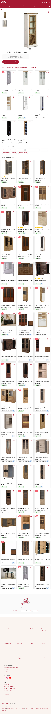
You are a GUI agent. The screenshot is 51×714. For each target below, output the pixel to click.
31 (48, 440)
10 (14, 237)
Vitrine (12, 9)
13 (14, 186)
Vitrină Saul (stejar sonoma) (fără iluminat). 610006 (14, 584)
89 (48, 72)
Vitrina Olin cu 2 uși (40, 178)
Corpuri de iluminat (22, 6)
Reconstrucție (32, 6)
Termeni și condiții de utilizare (11, 697)
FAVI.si (4, 710)
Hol (31, 657)
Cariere (5, 671)
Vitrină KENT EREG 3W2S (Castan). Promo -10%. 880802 (32, 330)
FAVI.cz (4, 708)
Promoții (44, 657)
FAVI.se (31, 708)
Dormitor (7, 657)
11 (48, 97)
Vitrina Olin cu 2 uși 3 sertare (26, 178)
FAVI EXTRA (6, 694)
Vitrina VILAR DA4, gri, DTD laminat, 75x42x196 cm (15, 89)
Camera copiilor (19, 657)
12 (14, 364)
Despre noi (6, 684)
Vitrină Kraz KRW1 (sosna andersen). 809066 (29, 114)
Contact (6, 669)
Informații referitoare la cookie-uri (12, 699)
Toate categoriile (43, 6)
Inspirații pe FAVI (8, 690)
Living (43, 643)
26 (14, 262)
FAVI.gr (46, 708)
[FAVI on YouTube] (10, 678)
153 (48, 212)
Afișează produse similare (11, 62)
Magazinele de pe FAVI (9, 686)
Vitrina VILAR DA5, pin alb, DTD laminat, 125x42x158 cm (15, 280)
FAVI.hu (18, 708)
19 (31, 338)
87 (48, 313)
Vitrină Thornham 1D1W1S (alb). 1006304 (12, 114)
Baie (31, 643)
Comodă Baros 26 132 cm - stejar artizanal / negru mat (15, 330)
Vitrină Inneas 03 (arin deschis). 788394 (28, 432)
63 (48, 262)
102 (31, 212)
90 (31, 364)
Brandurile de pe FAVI (9, 688)
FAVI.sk (9, 708)
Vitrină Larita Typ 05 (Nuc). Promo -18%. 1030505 (13, 457)
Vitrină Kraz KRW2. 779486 (25, 229)
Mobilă (3, 6)
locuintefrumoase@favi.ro (11, 667)
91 (14, 338)
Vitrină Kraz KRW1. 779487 (25, 381)
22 (14, 212)
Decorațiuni (9, 6)
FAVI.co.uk (36, 708)
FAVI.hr (22, 708)
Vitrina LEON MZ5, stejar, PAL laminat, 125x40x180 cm (15, 254)
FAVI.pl (13, 708)
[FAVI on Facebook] (4, 678)
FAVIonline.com (6, 703)
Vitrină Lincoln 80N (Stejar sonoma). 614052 (12, 432)
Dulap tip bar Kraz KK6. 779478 (9, 356)
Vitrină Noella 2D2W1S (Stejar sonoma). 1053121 (30, 457)
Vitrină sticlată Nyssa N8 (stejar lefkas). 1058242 (30, 356)
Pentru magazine (8, 692)
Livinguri (6, 9)
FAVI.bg (42, 708)
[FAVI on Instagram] (7, 678)
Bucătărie (19, 643)
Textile (14, 6)
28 (31, 122)
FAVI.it (27, 708)
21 (31, 313)
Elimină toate (16, 610)
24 (31, 541)
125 (31, 97)
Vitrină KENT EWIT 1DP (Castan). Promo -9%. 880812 (14, 559)
